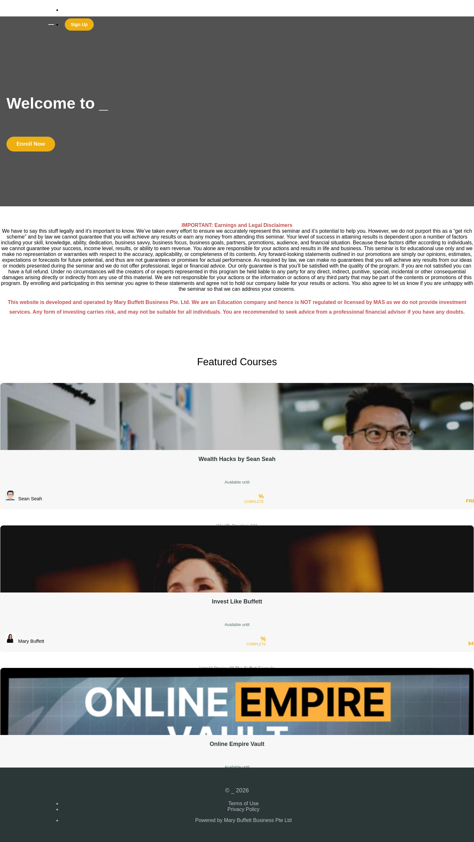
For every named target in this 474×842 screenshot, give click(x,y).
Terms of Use (243, 803)
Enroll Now (30, 144)
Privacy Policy (243, 809)
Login (67, 10)
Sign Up (79, 24)
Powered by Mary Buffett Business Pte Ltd (243, 820)
